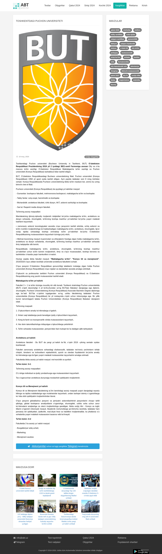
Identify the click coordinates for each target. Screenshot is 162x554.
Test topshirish (55, 538)
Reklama (133, 5)
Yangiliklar (120, 5)
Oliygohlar (60, 5)
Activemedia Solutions (74, 550)
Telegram (19, 542)
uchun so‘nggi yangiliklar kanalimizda (57, 446)
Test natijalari (54, 542)
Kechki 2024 (105, 5)
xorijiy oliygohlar (92, 157)
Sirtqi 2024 (89, 5)
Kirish (144, 5)
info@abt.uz (20, 538)
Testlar (47, 5)
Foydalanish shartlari (128, 542)
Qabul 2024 (74, 5)
